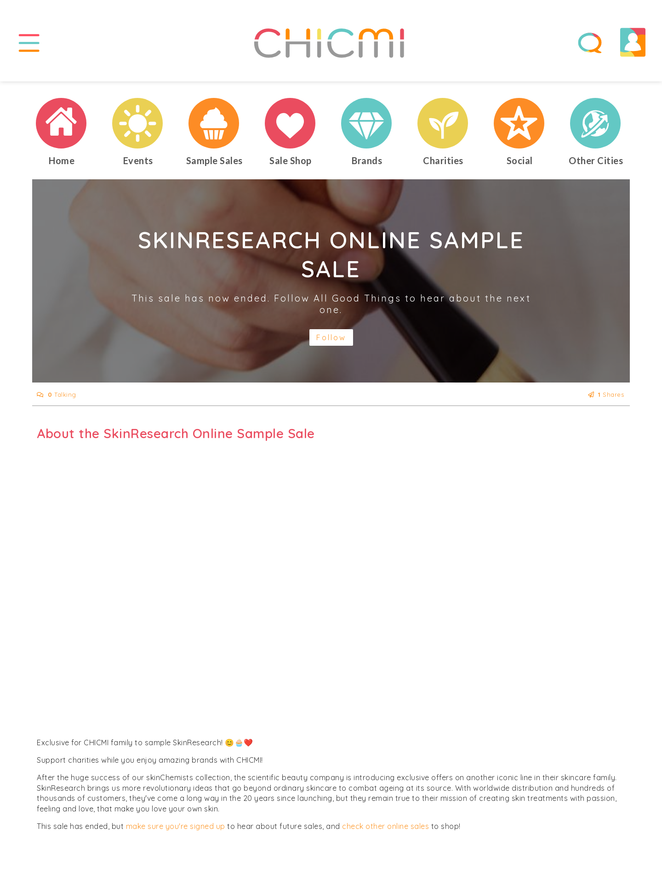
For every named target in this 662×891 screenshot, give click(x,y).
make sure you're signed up (175, 826)
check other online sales (385, 826)
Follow (331, 337)
